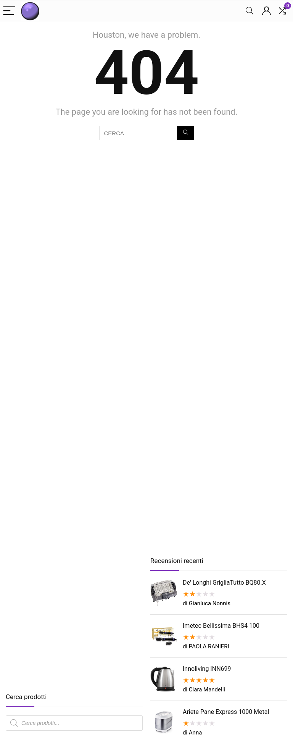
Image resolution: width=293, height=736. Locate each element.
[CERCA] (185, 133)
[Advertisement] (70, 625)
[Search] (249, 11)
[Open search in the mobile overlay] (74, 723)
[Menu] (9, 11)
